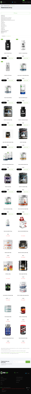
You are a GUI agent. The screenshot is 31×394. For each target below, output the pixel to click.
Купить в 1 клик (11, 58)
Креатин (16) (2, 23)
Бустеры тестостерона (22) (4, 30)
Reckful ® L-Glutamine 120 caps (23, 119)
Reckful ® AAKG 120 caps (8, 53)
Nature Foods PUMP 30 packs (23, 97)
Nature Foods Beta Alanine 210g (23, 163)
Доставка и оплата (2, 378)
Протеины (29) (3, 16)
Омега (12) (2, 21)
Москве (14, 351)
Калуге (24, 351)
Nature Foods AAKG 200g (8, 97)
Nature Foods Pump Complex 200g (23, 207)
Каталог (17, 371)
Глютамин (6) (3, 27)
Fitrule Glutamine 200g (8, 315)
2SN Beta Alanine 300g (8, 251)
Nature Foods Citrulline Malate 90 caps (8, 163)
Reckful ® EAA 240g (8, 185)
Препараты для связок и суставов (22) (6, 17)
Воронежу (19, 351)
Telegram (14, 2)
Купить (4, 58)
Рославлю (2, 352)
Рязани (12, 351)
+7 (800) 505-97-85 (4, 392)
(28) (4, 31)
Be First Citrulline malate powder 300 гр (23, 294)
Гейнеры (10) (2, 28)
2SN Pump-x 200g (7, 272)
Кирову (22, 351)
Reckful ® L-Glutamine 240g (23, 185)
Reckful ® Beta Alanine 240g (8, 119)
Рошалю (8, 352)
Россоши (5, 352)
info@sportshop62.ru (4, 389)
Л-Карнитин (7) (3, 22)
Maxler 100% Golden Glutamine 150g (8, 141)
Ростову (17, 351)
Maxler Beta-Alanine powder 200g (23, 251)
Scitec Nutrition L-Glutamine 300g (8, 294)
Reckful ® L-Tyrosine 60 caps (23, 53)
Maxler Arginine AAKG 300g (23, 272)
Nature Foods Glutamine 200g (8, 207)
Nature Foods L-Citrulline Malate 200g (23, 75)
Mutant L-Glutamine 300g (23, 315)
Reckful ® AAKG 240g (23, 141)
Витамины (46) (3, 29)
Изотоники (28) (3, 24)
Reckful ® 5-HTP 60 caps (7, 75)
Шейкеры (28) (3, 15)
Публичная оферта (18, 378)
